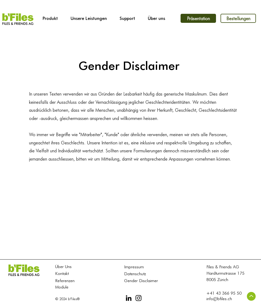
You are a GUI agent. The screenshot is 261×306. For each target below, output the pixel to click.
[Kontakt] (66, 273)
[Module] (67, 287)
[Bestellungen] (238, 18)
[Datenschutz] (136, 274)
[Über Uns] (67, 267)
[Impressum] (136, 267)
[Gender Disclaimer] (143, 281)
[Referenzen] (67, 281)
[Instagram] (138, 298)
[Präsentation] (198, 18)
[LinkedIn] (129, 298)
